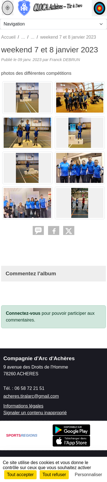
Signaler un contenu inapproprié (35, 412)
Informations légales (23, 406)
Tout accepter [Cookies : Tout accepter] (20, 474)
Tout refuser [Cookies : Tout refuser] (54, 474)
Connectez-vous (23, 313)
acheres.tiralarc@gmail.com (31, 396)
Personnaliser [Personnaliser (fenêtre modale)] (88, 474)
